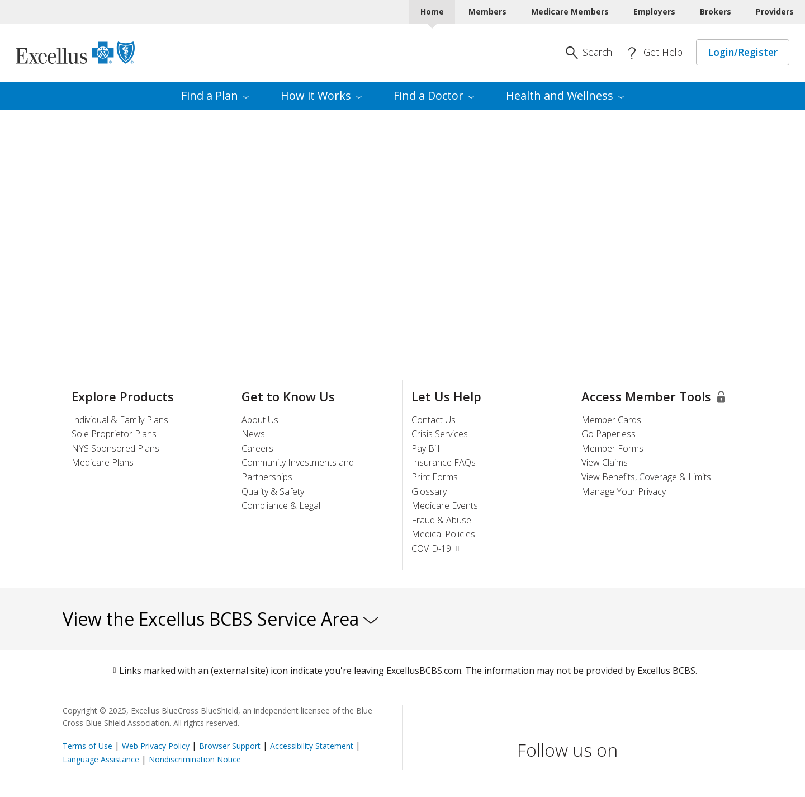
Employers (654, 11)
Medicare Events (444, 505)
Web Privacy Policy (156, 745)
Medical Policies (443, 534)
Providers (775, 11)
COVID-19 (436, 548)
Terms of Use (87, 745)
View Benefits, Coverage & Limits (646, 477)
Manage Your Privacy (623, 491)
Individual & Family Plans (120, 420)
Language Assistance (102, 759)
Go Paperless (608, 434)
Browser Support (230, 745)
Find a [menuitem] (215, 95)
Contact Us (433, 420)
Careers (257, 448)
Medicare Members (570, 11)
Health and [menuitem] (565, 95)
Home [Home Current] (432, 11)
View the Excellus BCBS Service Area (220, 619)
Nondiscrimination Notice (195, 759)
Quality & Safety (273, 491)
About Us (260, 420)
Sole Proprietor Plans (114, 434)
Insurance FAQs (443, 462)
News (253, 434)
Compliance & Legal (281, 505)
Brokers (715, 11)
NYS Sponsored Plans (115, 448)
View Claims (604, 462)
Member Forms (612, 448)
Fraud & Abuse (441, 520)
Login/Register (743, 52)
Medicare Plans (103, 462)
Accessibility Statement (311, 745)
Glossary (429, 491)
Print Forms (434, 477)
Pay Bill (425, 448)
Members (487, 11)
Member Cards (611, 420)
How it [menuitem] (321, 95)
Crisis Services (439, 434)
